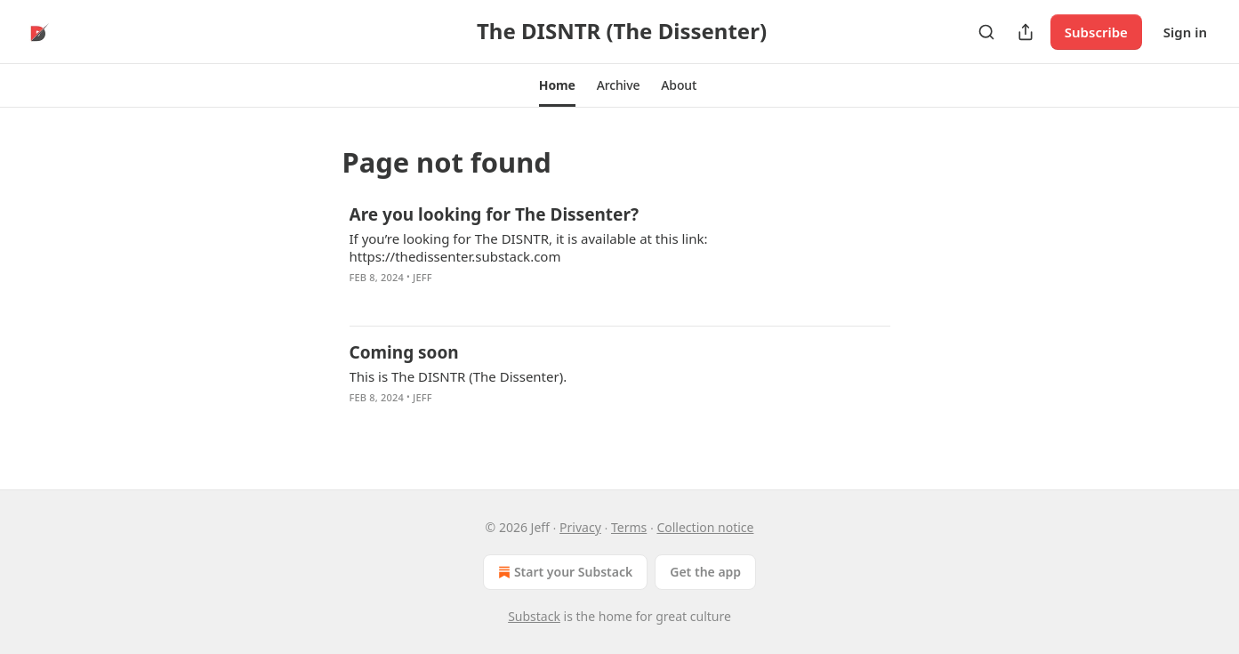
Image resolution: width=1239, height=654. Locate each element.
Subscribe (1096, 32)
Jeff (422, 277)
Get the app (705, 571)
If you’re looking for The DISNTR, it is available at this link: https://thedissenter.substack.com (529, 247)
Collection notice (704, 527)
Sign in (1185, 32)
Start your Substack (563, 572)
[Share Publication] (1025, 32)
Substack (534, 616)
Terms (629, 527)
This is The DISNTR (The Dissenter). (458, 376)
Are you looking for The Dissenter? (495, 214)
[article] (619, 257)
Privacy (580, 527)
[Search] (986, 32)
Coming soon (404, 352)
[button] (557, 85)
